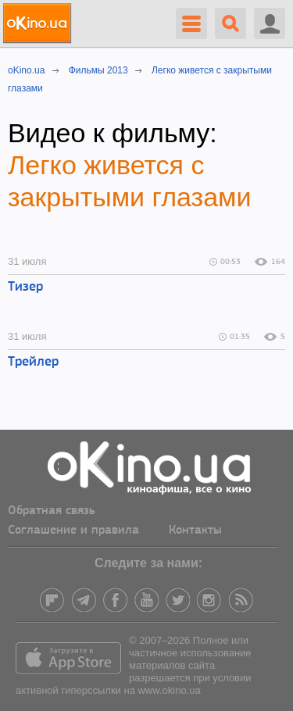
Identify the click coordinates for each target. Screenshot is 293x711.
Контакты (195, 530)
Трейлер (33, 362)
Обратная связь (51, 511)
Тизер (25, 287)
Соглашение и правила (73, 530)
